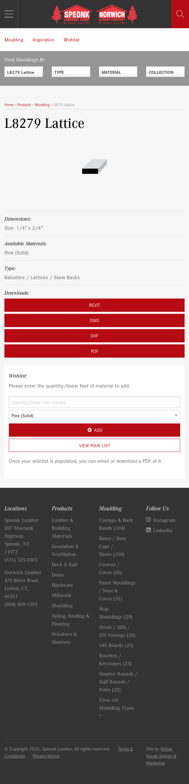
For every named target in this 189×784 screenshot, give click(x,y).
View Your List (94, 445)
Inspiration (43, 39)
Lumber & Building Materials (62, 527)
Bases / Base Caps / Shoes (112, 546)
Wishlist (71, 39)
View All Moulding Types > (116, 707)
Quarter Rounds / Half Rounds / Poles (118, 681)
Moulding (13, 39)
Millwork (62, 595)
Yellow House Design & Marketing (161, 755)
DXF (94, 335)
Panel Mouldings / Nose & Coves (117, 590)
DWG (94, 320)
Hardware (62, 584)
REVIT (94, 304)
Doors (58, 574)
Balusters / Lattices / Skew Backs (42, 277)
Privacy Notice (46, 755)
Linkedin (162, 530)
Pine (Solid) (16, 252)
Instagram (164, 519)
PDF (94, 351)
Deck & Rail (64, 564)
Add (94, 429)
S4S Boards (116, 645)
